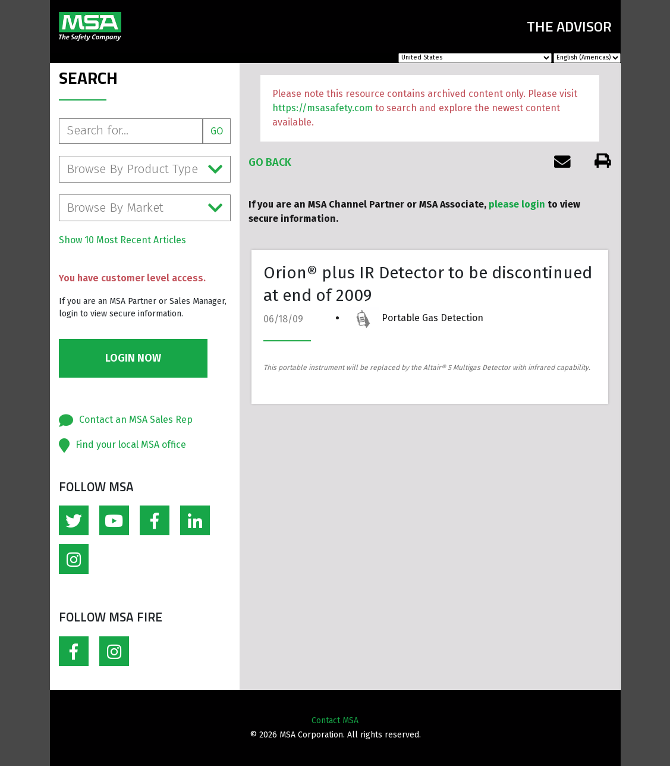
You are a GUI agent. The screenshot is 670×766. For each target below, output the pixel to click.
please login (517, 204)
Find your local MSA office (131, 444)
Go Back (270, 162)
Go (216, 131)
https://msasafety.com (322, 108)
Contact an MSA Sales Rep (136, 419)
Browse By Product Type (145, 169)
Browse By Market (145, 208)
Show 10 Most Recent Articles (122, 240)
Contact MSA (335, 720)
